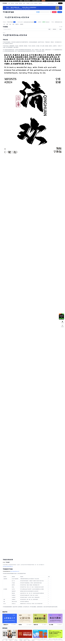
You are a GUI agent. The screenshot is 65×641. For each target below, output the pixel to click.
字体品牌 (27, 3)
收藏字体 (54, 12)
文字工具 (32, 3)
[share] (50, 12)
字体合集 (16, 3)
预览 (49, 29)
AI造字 (24, 3)
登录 (56, 3)
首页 (9, 3)
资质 (7, 640)
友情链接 (21, 640)
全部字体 (12, 3)
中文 (3, 640)
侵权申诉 (25, 640)
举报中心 (11, 640)
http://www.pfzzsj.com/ (14, 571)
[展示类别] (55, 29)
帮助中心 (29, 640)
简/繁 (60, 29)
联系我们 (33, 640)
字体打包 (40, 3)
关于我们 (16, 640)
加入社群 (60, 3)
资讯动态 (20, 3)
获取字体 (59, 12)
